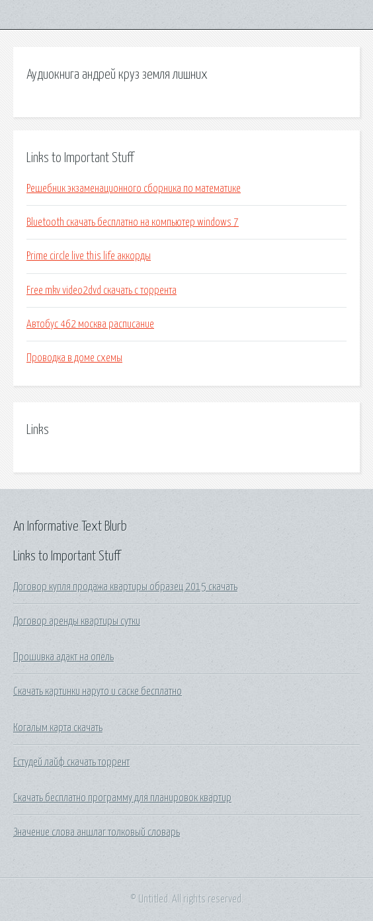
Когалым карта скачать (58, 728)
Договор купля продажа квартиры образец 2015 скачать (125, 587)
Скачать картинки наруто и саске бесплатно (97, 691)
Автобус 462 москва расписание (90, 324)
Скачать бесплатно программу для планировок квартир (122, 798)
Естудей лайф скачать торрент (71, 762)
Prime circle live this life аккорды (88, 256)
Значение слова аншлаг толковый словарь (96, 832)
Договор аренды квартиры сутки (76, 621)
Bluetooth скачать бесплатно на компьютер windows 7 (132, 222)
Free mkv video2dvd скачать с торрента (101, 290)
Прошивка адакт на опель (63, 657)
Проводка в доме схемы (74, 358)
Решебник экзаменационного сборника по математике (133, 188)
